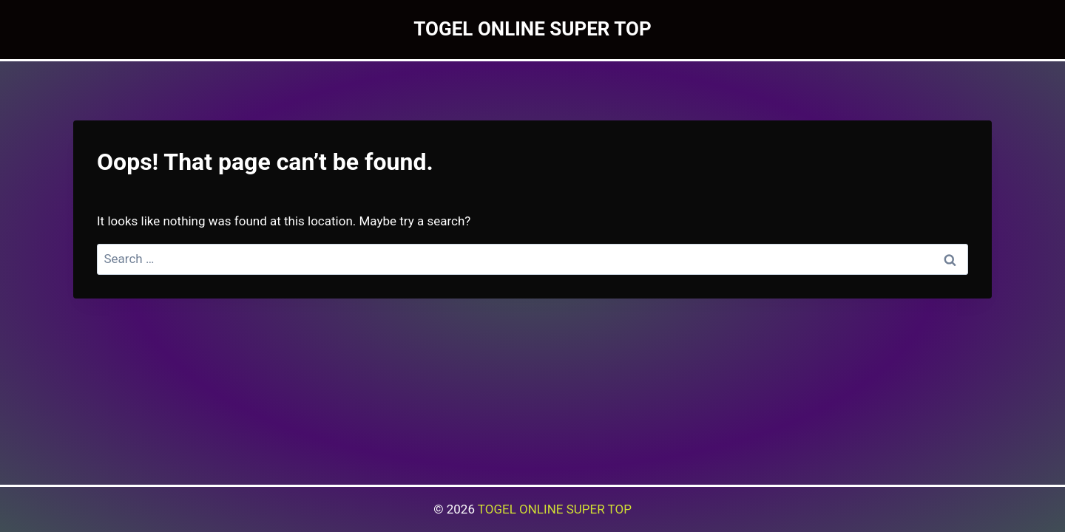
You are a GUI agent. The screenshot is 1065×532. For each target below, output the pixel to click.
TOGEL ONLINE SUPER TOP (555, 509)
